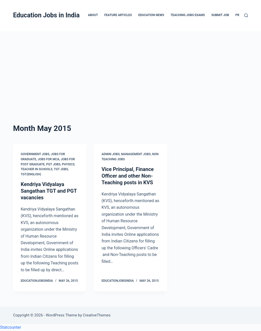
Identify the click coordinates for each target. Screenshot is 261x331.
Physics (68, 164)
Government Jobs (35, 154)
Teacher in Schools (37, 169)
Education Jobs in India (46, 15)
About (93, 15)
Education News (151, 15)
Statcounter (10, 327)
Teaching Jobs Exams (188, 15)
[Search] (246, 15)
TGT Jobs (61, 169)
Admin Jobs (110, 154)
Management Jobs (136, 154)
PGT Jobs (53, 164)
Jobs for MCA (48, 159)
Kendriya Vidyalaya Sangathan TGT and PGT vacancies (49, 191)
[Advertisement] (130, 69)
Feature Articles (118, 15)
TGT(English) (31, 174)
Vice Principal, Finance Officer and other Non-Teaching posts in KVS (127, 176)
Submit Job (220, 15)
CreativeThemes (97, 315)
